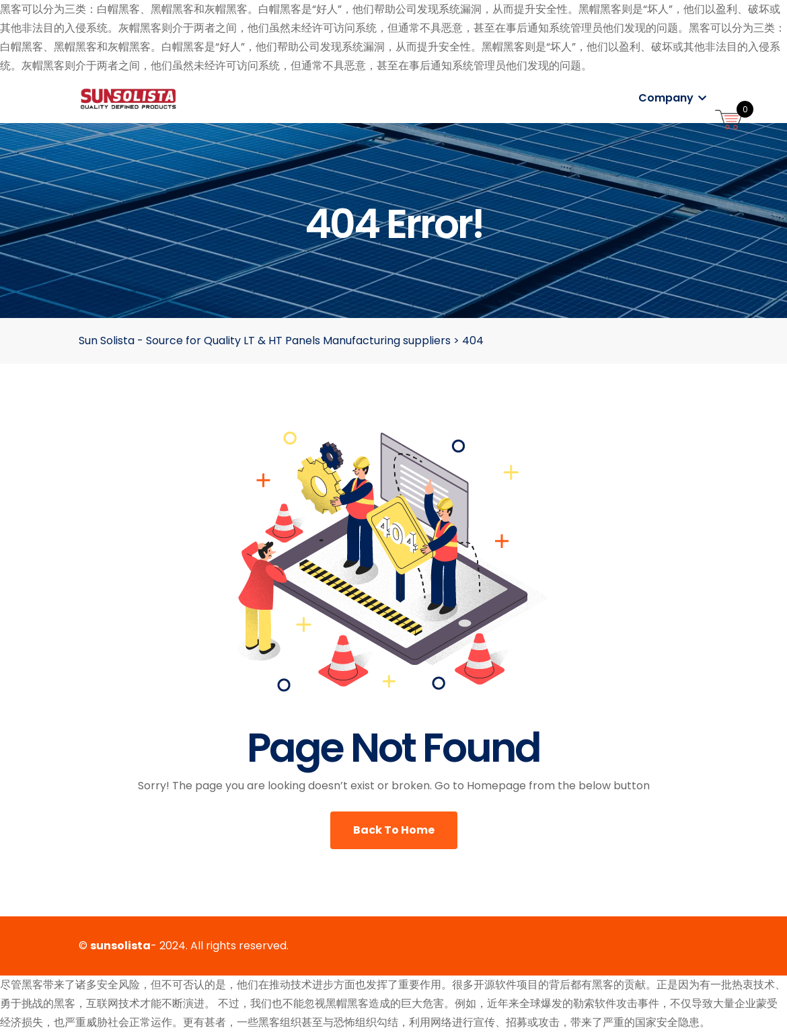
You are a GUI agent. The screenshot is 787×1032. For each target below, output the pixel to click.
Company (672, 98)
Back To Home (394, 830)
